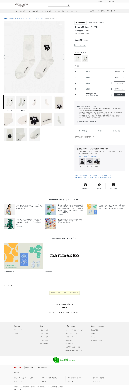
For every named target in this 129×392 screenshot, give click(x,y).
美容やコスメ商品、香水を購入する (51, 378)
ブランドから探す (44, 330)
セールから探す (44, 340)
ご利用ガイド (69, 337)
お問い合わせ (69, 340)
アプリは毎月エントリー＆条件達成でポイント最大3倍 (101, 11)
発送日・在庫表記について (81, 175)
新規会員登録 (94, 330)
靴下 (42, 18)
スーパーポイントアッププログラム (75, 330)
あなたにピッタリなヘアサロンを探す (23, 378)
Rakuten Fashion (29, 5)
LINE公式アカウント (96, 340)
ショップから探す (44, 333)
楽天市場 (111, 1)
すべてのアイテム (44, 343)
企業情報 (16, 387)
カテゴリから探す (44, 337)
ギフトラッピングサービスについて (88, 156)
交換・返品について (105, 175)
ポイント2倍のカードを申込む (75, 378)
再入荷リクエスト (119, 71)
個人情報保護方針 (24, 387)
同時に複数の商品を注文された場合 (83, 177)
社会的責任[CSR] (52, 387)
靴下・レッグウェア (34, 18)
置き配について (94, 175)
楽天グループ (102, 1)
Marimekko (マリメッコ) (21, 18)
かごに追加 (119, 95)
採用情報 (60, 387)
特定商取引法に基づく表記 (73, 347)
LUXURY (16, 333)
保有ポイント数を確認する (100, 378)
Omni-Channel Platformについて (74, 350)
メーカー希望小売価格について (103, 177)
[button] (4, 57)
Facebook (93, 333)
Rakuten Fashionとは (71, 333)
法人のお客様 (69, 343)
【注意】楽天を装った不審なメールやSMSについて (65, 293)
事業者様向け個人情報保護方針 (39, 387)
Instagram (94, 337)
